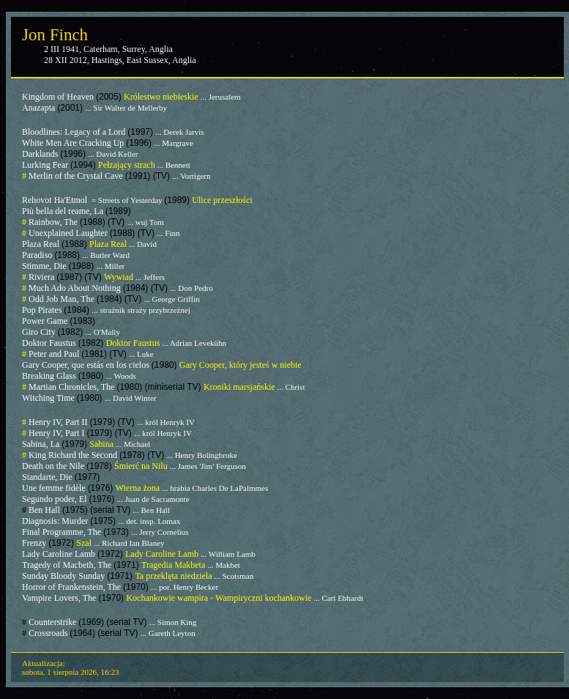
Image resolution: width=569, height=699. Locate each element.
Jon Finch (55, 35)
